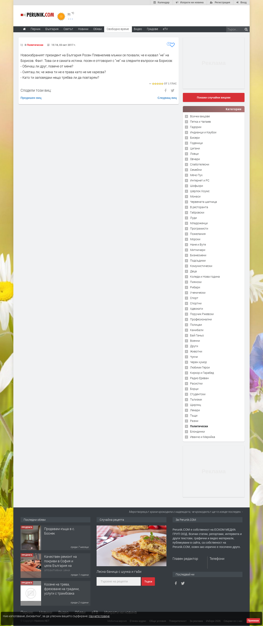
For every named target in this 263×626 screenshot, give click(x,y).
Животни (196, 351)
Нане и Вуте (198, 244)
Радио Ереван (199, 378)
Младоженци (199, 223)
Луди (193, 218)
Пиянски (196, 282)
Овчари (195, 159)
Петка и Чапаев (200, 122)
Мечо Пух (196, 175)
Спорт (194, 298)
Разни (194, 421)
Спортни (196, 303)
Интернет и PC (199, 180)
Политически (35, 45)
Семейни (196, 170)
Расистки (196, 383)
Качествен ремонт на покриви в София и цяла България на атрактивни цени (60, 563)
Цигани (195, 148)
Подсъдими (198, 260)
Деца (193, 271)
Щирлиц (195, 405)
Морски (195, 239)
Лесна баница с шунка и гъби (119, 571)
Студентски (197, 394)
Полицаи (196, 325)
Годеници (196, 143)
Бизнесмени (198, 255)
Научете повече (99, 616)
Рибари (195, 287)
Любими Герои (200, 367)
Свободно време (118, 29)
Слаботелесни (199, 164)
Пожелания (198, 234)
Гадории (195, 127)
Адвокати (196, 309)
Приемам (253, 620)
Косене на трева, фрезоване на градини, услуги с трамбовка (61, 589)
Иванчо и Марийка (202, 437)
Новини (83, 29)
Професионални (201, 319)
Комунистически (201, 266)
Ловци (194, 154)
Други (194, 346)
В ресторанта (199, 207)
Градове (152, 29)
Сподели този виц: (36, 90)
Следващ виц (167, 97)
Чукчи (194, 357)
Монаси (195, 196)
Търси (148, 581)
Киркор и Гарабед (202, 373)
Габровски (197, 212)
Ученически (197, 293)
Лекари (195, 410)
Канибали (196, 330)
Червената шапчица (203, 202)
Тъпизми (196, 399)
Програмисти (199, 228)
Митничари (197, 250)
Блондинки (197, 431)
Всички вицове (200, 116)
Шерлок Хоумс (200, 191)
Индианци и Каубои (203, 132)
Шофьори (196, 186)
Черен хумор (198, 362)
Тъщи (193, 415)
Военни (195, 341)
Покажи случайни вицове (214, 97)
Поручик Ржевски (202, 314)
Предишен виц (31, 97)
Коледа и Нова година (205, 276)
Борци (194, 389)
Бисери (195, 138)
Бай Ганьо (197, 335)
